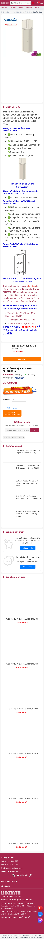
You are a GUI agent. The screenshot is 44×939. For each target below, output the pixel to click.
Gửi (34, 424)
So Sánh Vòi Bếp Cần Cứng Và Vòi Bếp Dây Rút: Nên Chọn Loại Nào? (28, 477)
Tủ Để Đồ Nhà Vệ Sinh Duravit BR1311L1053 (22, 702)
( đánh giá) (17, 375)
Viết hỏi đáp (27, 560)
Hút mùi (37, 8)
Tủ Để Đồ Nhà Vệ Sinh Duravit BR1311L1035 (22, 837)
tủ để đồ (7, 431)
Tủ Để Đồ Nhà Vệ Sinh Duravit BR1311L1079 (22, 613)
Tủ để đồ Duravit (38, 12)
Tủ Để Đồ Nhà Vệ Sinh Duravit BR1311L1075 (22, 658)
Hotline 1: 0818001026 (9, 855)
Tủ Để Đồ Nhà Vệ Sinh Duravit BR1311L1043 (22, 792)
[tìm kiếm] (12, 3)
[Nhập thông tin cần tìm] (22, 3)
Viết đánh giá (28, 542)
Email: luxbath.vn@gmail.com (12, 862)
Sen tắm (29, 8)
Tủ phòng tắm (18, 12)
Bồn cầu (4, 8)
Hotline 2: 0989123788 (9, 858)
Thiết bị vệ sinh (6, 12)
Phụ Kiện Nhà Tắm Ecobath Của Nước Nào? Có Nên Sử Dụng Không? (28, 507)
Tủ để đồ (27, 12)
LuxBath (32, 286)
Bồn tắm (12, 8)
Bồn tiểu (21, 8)
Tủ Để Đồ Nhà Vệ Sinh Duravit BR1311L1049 (22, 747)
